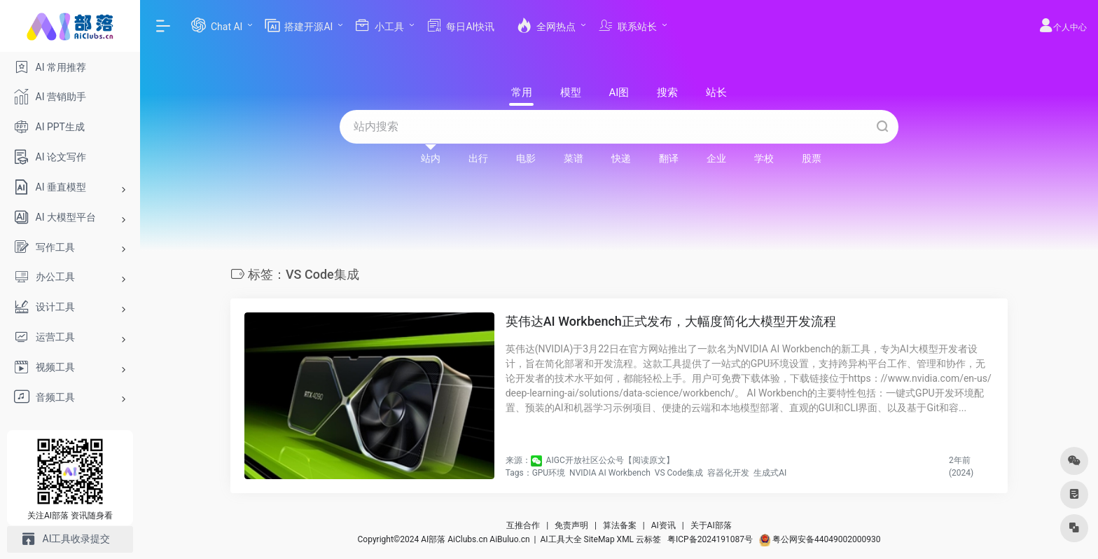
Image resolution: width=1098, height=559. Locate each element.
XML (625, 539)
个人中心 (1062, 27)
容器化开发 (728, 473)
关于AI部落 (711, 525)
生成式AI (769, 473)
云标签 (648, 539)
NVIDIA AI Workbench (610, 473)
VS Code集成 (679, 473)
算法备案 (620, 525)
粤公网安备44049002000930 (819, 539)
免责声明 (571, 525)
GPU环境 (549, 473)
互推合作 (523, 525)
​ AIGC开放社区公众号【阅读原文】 (609, 460)
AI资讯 (663, 525)
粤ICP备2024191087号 (710, 539)
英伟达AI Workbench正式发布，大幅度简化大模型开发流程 (671, 321)
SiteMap (599, 539)
